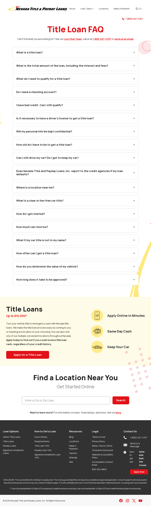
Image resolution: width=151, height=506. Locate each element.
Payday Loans (9, 445)
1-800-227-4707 (102, 39)
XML (71, 462)
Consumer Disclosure (102, 450)
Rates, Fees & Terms (102, 445)
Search (120, 400)
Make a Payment (73, 447)
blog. (118, 412)
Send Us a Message (132, 445)
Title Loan (42, 445)
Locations (74, 441)
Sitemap (73, 457)
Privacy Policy (98, 441)
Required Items (42, 441)
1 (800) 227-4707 (132, 18)
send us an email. (124, 39)
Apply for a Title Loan (28, 355)
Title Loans (8, 441)
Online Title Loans (11, 437)
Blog (71, 437)
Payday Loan (43, 450)
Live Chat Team (73, 39)
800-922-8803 (99, 469)
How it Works (41, 437)
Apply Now (139, 471)
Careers (73, 453)
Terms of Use (98, 437)
